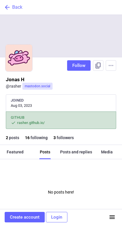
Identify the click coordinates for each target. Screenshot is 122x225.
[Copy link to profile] (98, 65)
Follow (78, 65)
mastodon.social (37, 86)
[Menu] (111, 65)
